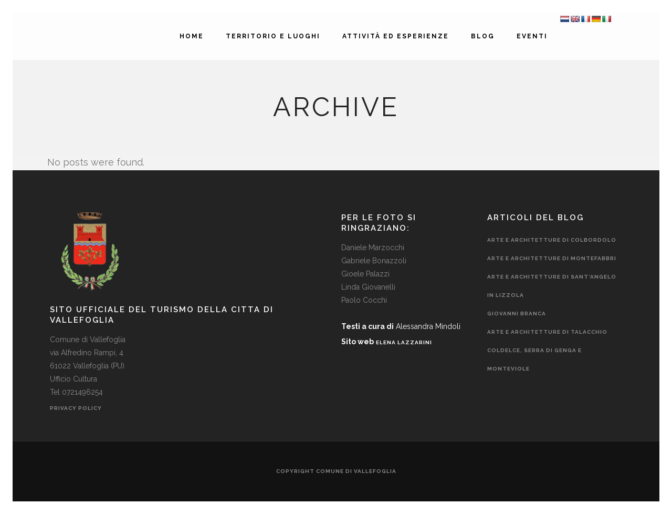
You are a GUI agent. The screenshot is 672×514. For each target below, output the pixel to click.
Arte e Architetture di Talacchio (547, 332)
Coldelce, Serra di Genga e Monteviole (534, 359)
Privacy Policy (76, 408)
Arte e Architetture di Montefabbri (551, 258)
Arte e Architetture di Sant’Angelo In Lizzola (551, 286)
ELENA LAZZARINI (404, 342)
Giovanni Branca (516, 313)
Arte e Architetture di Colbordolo (551, 240)
